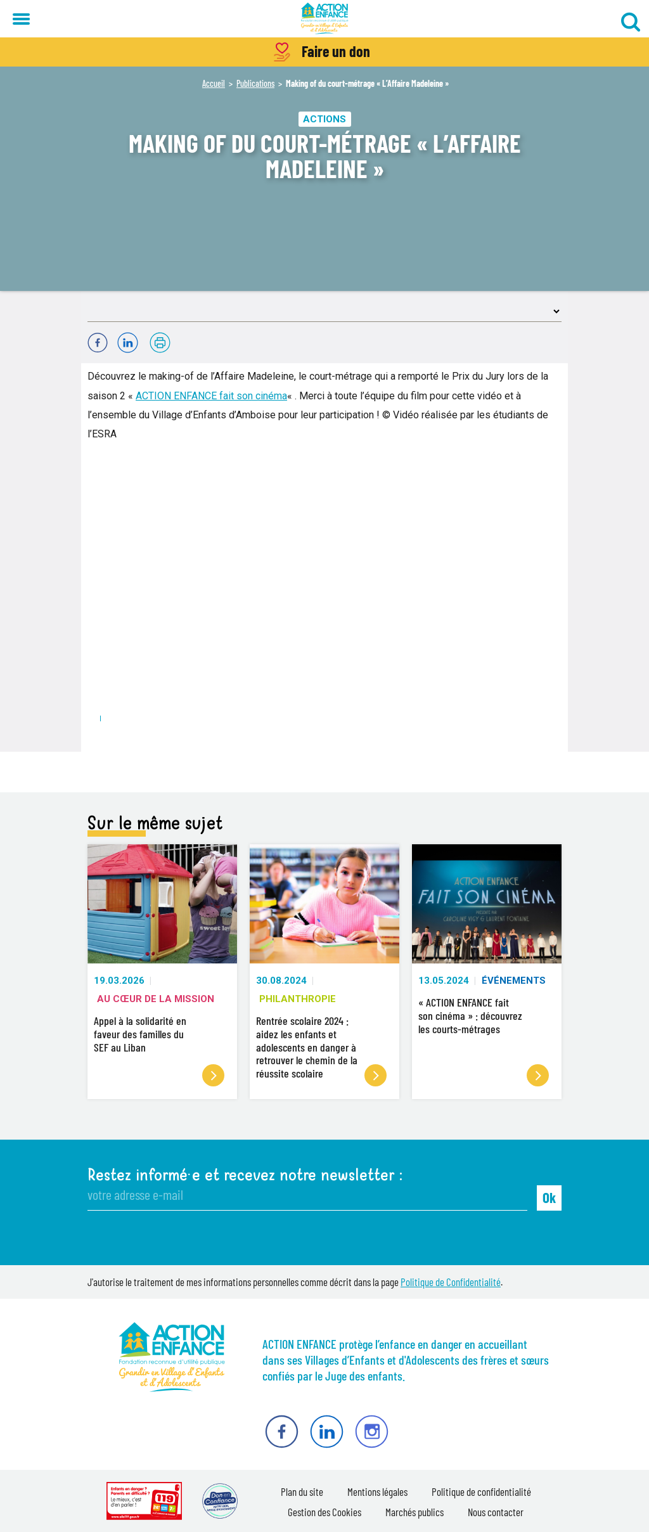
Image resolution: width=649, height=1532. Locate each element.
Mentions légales (377, 1491)
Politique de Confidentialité (451, 1281)
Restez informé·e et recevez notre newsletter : (244, 1175)
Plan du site (302, 1491)
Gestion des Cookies (324, 1511)
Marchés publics (414, 1511)
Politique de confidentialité (481, 1491)
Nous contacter (496, 1511)
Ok (549, 1197)
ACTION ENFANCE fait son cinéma (211, 396)
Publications (255, 83)
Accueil (213, 83)
